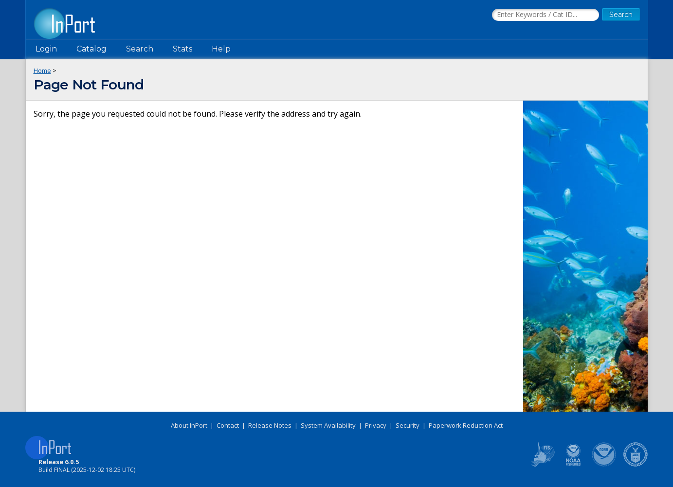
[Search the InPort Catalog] (545, 15)
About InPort (189, 425)
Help (221, 48)
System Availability (328, 425)
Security (407, 425)
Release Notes (269, 425)
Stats (182, 48)
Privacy (375, 425)
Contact (228, 425)
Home (42, 70)
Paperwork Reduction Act (466, 425)
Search (139, 48)
